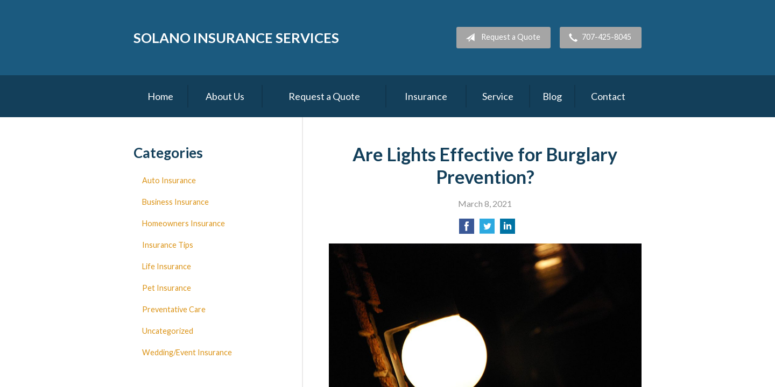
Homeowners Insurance (183, 223)
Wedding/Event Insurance (187, 352)
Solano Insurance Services (236, 38)
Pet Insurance (166, 287)
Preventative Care (174, 309)
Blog (552, 96)
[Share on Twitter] (487, 229)
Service (497, 96)
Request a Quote (500, 37)
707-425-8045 (598, 37)
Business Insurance (175, 201)
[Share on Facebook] (466, 229)
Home (160, 96)
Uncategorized (167, 330)
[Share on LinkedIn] (507, 229)
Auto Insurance (169, 180)
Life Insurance (166, 266)
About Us (225, 96)
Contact (608, 96)
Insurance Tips (167, 244)
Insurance (426, 96)
